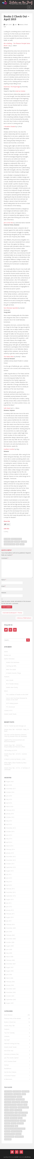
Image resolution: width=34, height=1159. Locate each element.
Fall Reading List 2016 (10, 750)
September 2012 (11, 896)
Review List (7, 655)
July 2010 (8, 921)
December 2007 (11, 964)
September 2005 (11, 999)
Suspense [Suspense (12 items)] (18, 1134)
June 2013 (9, 878)
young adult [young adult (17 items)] (8, 1139)
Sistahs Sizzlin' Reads (10, 1047)
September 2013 (11, 867)
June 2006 (9, 974)
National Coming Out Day (11, 1043)
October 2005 (10, 996)
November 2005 (11, 992)
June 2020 (9, 785)
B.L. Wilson (7, 539)
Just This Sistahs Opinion (11, 1058)
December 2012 (11, 892)
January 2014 (10, 853)
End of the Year (8, 1051)
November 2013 (11, 860)
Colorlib (16, 1157)
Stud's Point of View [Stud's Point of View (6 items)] (16, 1131)
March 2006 (9, 978)
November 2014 (11, 828)
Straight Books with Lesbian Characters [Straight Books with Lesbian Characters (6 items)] (15, 1128)
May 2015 (9, 821)
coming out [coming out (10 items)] (24, 1102)
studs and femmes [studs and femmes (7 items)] (9, 1134)
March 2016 (9, 806)
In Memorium (8, 1079)
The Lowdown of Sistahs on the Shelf (17, 694)
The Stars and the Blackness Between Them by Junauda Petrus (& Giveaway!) (15, 735)
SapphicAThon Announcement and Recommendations (14, 740)
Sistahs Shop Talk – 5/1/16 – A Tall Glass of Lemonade (17, 768)
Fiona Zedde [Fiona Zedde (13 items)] (18, 1110)
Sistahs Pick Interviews (12, 662)
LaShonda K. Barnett (9, 544)
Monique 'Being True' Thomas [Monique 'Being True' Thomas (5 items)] (12, 1115)
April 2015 (9, 824)
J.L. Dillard (23, 541)
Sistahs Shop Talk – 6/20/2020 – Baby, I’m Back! (16, 730)
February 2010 (10, 924)
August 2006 (10, 971)
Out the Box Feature (10, 1072)
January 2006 (10, 985)
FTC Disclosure (10, 707)
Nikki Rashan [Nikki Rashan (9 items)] (13, 1118)
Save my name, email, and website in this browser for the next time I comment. (16, 602)
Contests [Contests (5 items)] (20, 1104)
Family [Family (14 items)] (11, 1110)
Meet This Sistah (11, 669)
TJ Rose (22, 544)
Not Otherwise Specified (11, 308)
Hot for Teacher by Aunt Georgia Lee (15, 726)
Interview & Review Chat (11, 1054)
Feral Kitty (17, 541)
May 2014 (9, 839)
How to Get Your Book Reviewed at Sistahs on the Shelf (16, 699)
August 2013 (10, 871)
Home (6, 651)
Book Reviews (8, 1015)
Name (3, 580)
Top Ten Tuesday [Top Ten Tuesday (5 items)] (9, 1136)
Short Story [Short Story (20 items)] (20, 1123)
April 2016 (9, 803)
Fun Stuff (6, 1040)
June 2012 (9, 906)
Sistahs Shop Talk (9, 1025)
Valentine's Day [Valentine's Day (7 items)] (19, 1136)
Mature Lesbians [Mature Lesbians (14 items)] (23, 1112)
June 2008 (9, 949)
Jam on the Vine (8, 223)
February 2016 (10, 810)
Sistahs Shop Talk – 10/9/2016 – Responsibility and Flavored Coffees (14, 746)
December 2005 (11, 989)
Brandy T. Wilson (8, 541)
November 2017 (11, 788)
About (6, 691)
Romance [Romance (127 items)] (7, 1123)
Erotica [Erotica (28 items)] (6, 1110)
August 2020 (10, 781)
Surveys (6, 1065)
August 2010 (10, 917)
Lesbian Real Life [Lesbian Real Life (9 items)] (9, 1112)
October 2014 (10, 831)
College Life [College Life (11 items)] (8, 1102)
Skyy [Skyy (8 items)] (16, 1126)
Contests (6, 1036)
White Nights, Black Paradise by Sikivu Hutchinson (15, 763)
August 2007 (10, 967)
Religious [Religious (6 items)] (22, 1120)
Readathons (7, 1068)
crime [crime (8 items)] (25, 1104)
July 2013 (8, 874)
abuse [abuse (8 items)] (23, 1094)
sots (15, 24)
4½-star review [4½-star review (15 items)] (8, 1094)
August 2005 (10, 1003)
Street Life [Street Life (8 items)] (7, 1131)
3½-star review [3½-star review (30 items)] (16, 1091)
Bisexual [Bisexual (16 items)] (19, 1097)
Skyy (17, 544)
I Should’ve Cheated (9, 126)
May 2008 (9, 953)
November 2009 (11, 928)
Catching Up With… (11, 666)
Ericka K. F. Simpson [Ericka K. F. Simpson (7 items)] (23, 1107)
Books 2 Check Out (16, 539)
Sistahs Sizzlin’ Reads (10, 714)
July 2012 (8, 903)
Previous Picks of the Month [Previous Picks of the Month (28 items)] (12, 1120)
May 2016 (9, 799)
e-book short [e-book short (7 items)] (13, 1107)
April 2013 (9, 885)
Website (3, 592)
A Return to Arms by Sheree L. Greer (14, 759)
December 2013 (11, 856)
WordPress (27, 1157)
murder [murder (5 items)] (24, 1115)
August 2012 (10, 899)
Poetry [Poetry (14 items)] (20, 1118)
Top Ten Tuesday (9, 1033)
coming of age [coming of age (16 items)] (16, 1102)
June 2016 (9, 796)
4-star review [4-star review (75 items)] (25, 1091)
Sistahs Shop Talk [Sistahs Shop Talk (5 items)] (9, 1126)
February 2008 (10, 960)
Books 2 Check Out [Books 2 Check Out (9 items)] (10, 1099)
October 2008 (10, 942)
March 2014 (9, 846)
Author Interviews (9, 659)
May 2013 (9, 881)
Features (6, 677)
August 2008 (10, 946)
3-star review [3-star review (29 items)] (8, 1091)
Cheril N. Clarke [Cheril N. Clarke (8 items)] (20, 1099)
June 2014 (9, 835)
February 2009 (10, 935)
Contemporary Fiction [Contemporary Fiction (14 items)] (10, 1104)
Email (3, 586)
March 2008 (9, 956)
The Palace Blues (9, 356)
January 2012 (10, 910)
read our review (20, 91)
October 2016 (10, 792)
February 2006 (10, 981)
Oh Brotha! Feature (10, 1076)
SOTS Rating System (12, 703)
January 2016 (10, 814)
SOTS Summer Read (10, 1061)
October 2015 (10, 817)
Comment (4, 558)
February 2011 (10, 914)
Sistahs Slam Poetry (12, 687)
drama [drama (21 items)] (6, 1107)
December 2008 (11, 939)
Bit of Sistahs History (12, 684)
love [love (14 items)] (16, 1112)
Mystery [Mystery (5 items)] (7, 1118)
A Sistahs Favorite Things (13, 673)
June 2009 (9, 931)
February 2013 (10, 889)
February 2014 (10, 849)
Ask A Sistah (9, 680)
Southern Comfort (9, 449)
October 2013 (10, 864)
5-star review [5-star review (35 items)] (17, 1094)
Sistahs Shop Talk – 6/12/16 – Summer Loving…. (15, 754)
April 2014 (9, 842)
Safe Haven (7, 408)
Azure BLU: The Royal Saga (12, 87)
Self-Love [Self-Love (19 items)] (13, 1123)
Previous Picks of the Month (12, 1018)
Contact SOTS (8, 710)
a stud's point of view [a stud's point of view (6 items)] (10, 1097)
